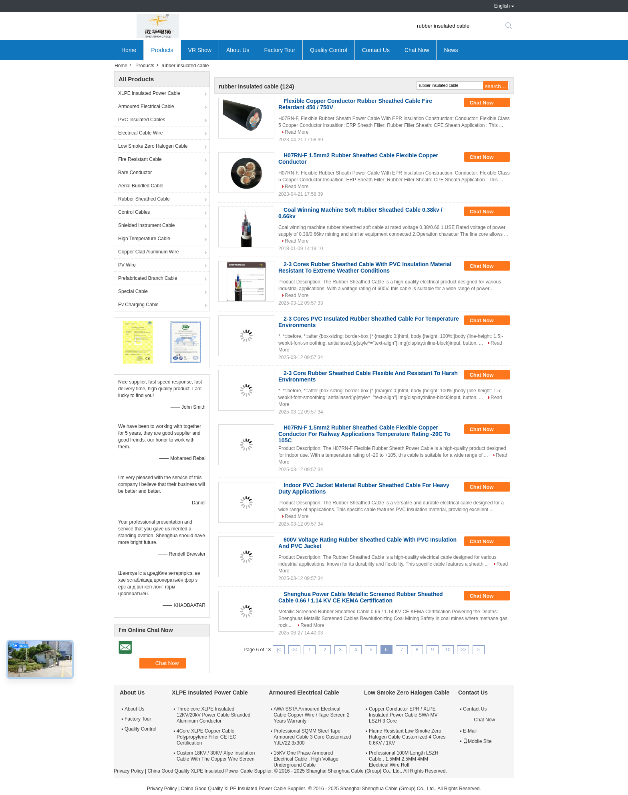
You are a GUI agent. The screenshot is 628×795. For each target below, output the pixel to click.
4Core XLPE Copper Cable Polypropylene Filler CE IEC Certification (206, 737)
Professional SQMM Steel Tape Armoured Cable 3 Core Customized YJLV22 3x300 (312, 737)
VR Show (199, 50)
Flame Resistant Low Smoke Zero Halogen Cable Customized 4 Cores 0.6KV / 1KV (407, 737)
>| (479, 649)
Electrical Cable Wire (140, 133)
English (502, 6)
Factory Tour (280, 50)
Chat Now (417, 50)
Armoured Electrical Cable (146, 106)
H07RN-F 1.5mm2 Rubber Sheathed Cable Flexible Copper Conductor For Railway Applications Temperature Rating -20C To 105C (364, 434)
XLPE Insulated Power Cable (149, 93)
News (451, 50)
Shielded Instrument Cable (146, 225)
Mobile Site (477, 741)
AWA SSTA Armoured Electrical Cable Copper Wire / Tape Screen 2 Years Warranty (311, 715)
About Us (238, 50)
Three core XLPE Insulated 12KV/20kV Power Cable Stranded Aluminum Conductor (213, 715)
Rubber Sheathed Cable (144, 199)
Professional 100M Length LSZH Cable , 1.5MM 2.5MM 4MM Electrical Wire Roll (403, 759)
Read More (296, 132)
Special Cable (133, 291)
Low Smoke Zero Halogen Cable (152, 146)
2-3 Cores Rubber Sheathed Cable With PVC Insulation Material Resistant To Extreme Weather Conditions (364, 267)
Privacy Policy (129, 771)
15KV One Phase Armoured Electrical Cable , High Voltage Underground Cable (306, 759)
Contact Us (376, 50)
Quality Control (328, 50)
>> (463, 649)
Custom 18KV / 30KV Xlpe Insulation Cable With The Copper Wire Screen (216, 756)
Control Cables (134, 212)
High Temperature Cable (144, 238)
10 (447, 649)
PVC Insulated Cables (141, 119)
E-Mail (470, 731)
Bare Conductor (135, 172)
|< (279, 649)
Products (162, 50)
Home (128, 50)
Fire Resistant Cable (140, 159)
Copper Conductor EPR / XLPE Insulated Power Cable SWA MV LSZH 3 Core (403, 715)
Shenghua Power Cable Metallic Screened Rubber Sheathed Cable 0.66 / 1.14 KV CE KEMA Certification (360, 597)
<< (294, 649)
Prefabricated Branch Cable (147, 278)
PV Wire (127, 265)
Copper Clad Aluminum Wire (148, 252)
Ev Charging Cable (138, 304)
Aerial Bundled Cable (140, 186)
